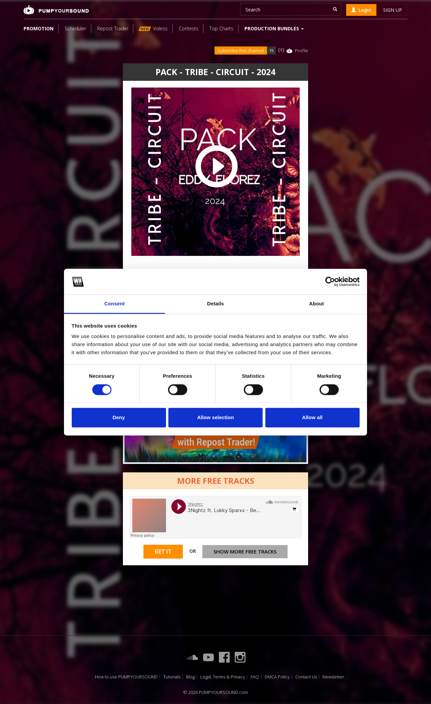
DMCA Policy (277, 677)
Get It (163, 554)
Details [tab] (215, 304)
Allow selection (215, 418)
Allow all (312, 418)
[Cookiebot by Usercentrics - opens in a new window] (330, 281)
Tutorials (171, 677)
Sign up (392, 10)
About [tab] (316, 304)
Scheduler (75, 28)
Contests (188, 28)
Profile (301, 50)
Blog (190, 677)
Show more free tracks (244, 553)
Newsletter (333, 677)
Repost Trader (112, 28)
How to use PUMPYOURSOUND (126, 677)
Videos (153, 28)
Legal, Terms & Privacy (222, 677)
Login (361, 10)
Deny (118, 418)
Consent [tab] (114, 304)
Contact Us (306, 677)
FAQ (255, 677)
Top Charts (221, 28)
